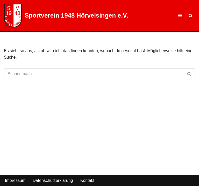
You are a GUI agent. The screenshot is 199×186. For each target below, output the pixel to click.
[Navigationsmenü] (180, 15)
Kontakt (87, 180)
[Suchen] (191, 16)
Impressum (15, 180)
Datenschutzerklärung (53, 180)
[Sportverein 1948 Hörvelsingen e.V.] (66, 16)
